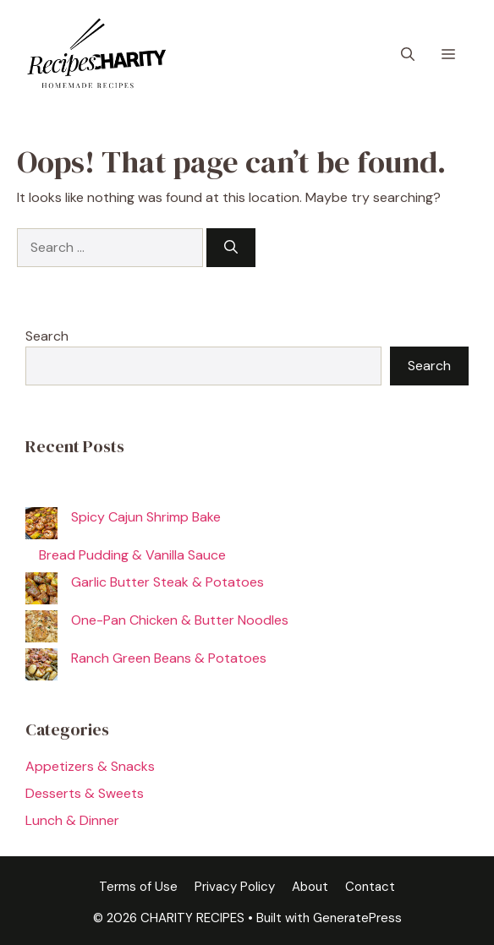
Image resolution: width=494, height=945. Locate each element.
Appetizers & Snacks (90, 766)
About (310, 886)
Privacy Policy (235, 886)
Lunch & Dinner (72, 820)
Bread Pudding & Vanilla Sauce (132, 555)
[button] (407, 55)
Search (47, 336)
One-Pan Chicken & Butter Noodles (179, 620)
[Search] (230, 247)
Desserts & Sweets (84, 793)
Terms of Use (138, 886)
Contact (370, 886)
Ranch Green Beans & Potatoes (168, 658)
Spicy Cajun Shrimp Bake (146, 517)
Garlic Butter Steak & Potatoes (167, 582)
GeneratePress (357, 917)
